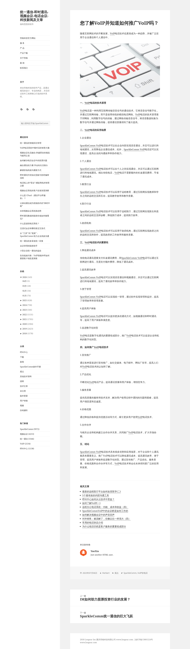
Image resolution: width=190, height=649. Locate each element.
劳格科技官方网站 (28, 38)
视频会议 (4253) (27, 434)
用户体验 (24, 400)
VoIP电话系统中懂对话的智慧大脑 (34, 147)
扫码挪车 (24, 410)
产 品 (22, 48)
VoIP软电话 (143, 573)
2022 (24, 314)
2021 (24, 319)
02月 (25, 290)
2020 (24, 324)
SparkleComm (130, 573)
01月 (25, 295)
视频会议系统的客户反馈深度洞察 (34, 190)
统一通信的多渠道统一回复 (31, 241)
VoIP (112, 33)
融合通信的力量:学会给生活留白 (34, 165)
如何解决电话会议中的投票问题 (33, 160)
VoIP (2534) (25, 443)
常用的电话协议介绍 (92, 522)
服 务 (22, 43)
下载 (22, 357)
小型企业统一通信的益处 (30, 250)
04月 (25, 281)
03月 (25, 286)
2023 (24, 309)
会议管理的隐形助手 (28, 245)
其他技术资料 (26, 376)
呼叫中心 (24, 352)
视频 (22, 405)
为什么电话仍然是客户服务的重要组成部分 (104, 526)
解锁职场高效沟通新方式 (30, 170)
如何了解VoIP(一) (91, 503)
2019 (24, 328)
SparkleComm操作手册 (30, 366)
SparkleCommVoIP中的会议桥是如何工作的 (105, 510)
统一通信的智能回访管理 (30, 143)
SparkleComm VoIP (90, 145)
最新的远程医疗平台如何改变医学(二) (101, 491)
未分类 (23, 391)
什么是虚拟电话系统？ (29, 223)
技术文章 (24, 386)
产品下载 (24, 53)
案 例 (22, 63)
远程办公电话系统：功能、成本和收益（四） (105, 507)
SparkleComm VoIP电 (133, 258)
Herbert (106, 573)
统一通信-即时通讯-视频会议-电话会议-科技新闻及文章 (34, 16)
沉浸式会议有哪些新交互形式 (32, 228)
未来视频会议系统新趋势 (30, 211)
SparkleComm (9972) (29, 429)
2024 (24, 305)
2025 (24, 300)
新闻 (22, 362)
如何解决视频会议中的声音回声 (98, 514)
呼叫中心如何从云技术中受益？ (98, 499)
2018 (24, 333)
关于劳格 (24, 58)
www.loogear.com (88, 642)
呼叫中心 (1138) (27, 448)
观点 (22, 371)
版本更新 (24, 395)
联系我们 (24, 68)
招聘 (22, 381)
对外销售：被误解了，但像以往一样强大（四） (106, 518)
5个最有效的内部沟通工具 (95, 495)
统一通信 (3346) (27, 439)
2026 (24, 277)
